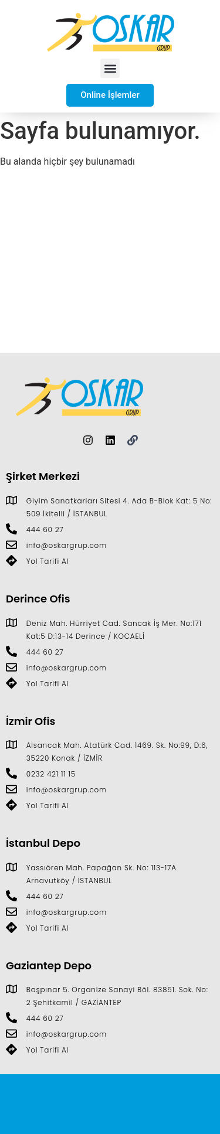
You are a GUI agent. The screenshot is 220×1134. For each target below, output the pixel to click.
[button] (110, 68)
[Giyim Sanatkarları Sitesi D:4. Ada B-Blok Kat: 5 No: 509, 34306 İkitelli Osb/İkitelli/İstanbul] (110, 265)
